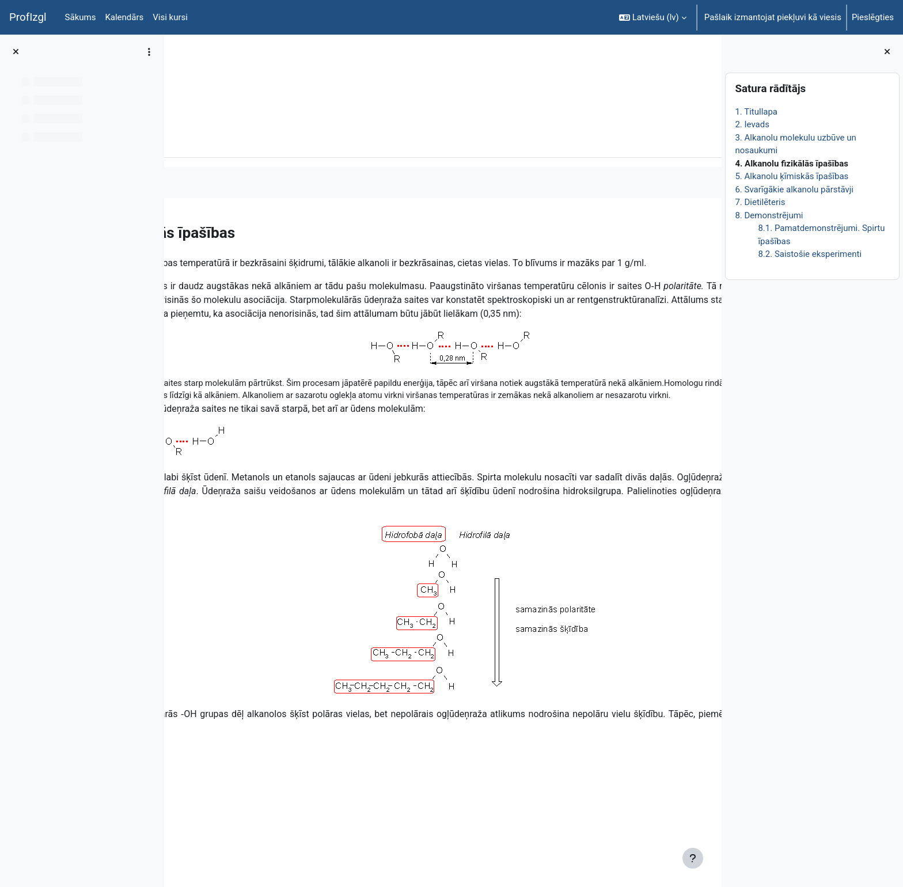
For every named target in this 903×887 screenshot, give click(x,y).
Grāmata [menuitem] (212, 140)
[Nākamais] (708, 230)
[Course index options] (149, 51)
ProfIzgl (28, 17)
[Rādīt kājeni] (692, 858)
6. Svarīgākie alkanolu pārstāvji (794, 189)
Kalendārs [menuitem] (124, 17)
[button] (653, 17)
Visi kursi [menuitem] (170, 17)
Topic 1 (250, 73)
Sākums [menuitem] (80, 17)
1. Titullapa (756, 112)
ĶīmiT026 (205, 73)
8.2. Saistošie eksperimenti (810, 254)
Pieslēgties (873, 17)
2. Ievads (752, 124)
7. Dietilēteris (760, 202)
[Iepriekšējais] (177, 230)
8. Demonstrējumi (769, 215)
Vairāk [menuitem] (260, 140)
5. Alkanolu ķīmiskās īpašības (791, 176)
